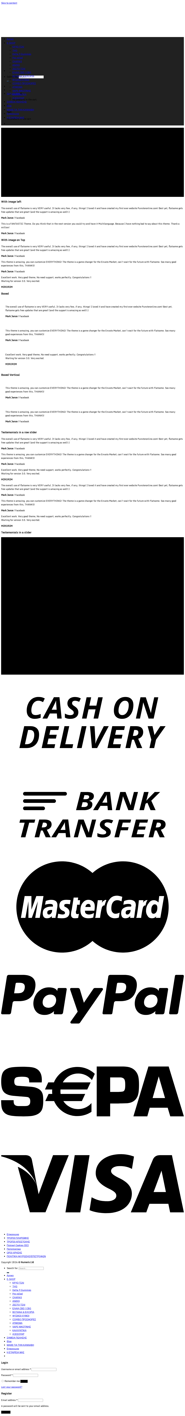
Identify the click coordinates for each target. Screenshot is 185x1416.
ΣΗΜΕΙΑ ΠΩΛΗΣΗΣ (17, 102)
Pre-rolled (17, 1294)
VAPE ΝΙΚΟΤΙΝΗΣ (21, 91)
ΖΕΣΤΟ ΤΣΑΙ (18, 69)
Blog (9, 106)
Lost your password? (11, 1387)
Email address (9, 1400)
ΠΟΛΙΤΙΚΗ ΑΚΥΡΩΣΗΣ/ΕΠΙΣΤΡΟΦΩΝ (26, 1256)
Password (7, 1375)
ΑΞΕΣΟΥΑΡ (18, 98)
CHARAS (17, 1297)
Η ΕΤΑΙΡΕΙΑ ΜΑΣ (15, 117)
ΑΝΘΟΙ (16, 1301)
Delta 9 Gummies (21, 1290)
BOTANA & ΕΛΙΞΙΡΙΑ (23, 76)
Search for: (12, 1268)
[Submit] (8, 81)
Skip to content (9, 3)
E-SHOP (11, 1279)
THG (14, 1286)
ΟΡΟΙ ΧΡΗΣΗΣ (14, 1252)
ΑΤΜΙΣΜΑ (17, 87)
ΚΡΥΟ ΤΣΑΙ (18, 1283)
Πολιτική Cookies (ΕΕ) (18, 1245)
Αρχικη (10, 1275)
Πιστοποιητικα (14, 1249)
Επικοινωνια (13, 113)
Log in (24, 1381)
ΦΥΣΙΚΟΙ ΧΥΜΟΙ (20, 80)
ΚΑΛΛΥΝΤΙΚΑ (19, 94)
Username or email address (16, 1369)
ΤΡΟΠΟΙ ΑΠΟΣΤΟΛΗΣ (18, 1242)
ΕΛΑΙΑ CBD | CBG (21, 72)
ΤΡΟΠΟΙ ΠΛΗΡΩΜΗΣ (18, 1238)
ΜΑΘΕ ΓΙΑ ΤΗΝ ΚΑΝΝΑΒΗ (20, 110)
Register (5, 1412)
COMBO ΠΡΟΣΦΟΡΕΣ (24, 83)
